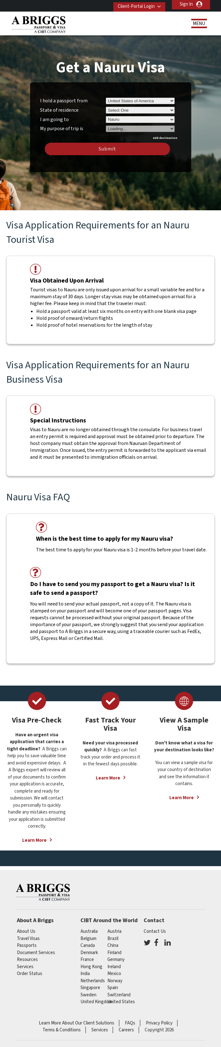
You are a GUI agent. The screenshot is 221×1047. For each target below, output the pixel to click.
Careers (126, 1030)
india (85, 973)
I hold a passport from (64, 100)
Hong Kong (91, 966)
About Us (26, 931)
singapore (90, 987)
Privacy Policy (159, 1023)
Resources (27, 959)
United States (121, 1001)
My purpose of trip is (61, 127)
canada (87, 945)
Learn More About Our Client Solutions (76, 1023)
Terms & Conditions (62, 1030)
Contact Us (155, 931)
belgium (88, 938)
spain (112, 987)
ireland (114, 966)
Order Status (29, 973)
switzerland (119, 995)
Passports (27, 945)
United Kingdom (96, 1001)
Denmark (89, 952)
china (112, 945)
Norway (114, 981)
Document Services (36, 952)
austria (114, 931)
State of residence (59, 110)
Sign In (186, 4)
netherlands (92, 981)
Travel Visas (28, 938)
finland (114, 952)
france (87, 959)
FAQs (130, 1023)
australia (89, 931)
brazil (112, 938)
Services (25, 966)
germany (116, 959)
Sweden (88, 995)
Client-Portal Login (132, 4)
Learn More (34, 840)
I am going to (54, 119)
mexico (114, 973)
